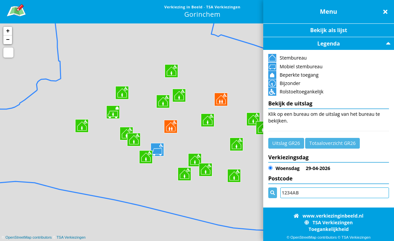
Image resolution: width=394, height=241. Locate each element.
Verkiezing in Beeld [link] (184, 6)
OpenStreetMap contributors (28, 237)
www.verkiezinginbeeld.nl (328, 216)
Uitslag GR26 (286, 143)
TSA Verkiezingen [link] (223, 6)
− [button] (8, 40)
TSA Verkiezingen (71, 237)
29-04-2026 (299, 168)
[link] (16, 9)
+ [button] (8, 31)
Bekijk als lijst (328, 30)
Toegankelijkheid (328, 229)
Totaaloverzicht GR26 (332, 143)
